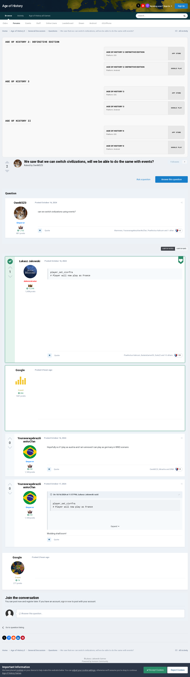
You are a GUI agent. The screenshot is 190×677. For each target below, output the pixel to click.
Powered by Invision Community (95, 661)
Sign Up (181, 6)
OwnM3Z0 (38, 165)
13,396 (30, 288)
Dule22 (158, 355)
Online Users (51, 23)
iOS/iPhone (106, 23)
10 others (169, 355)
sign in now (66, 601)
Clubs (5, 23)
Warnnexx (118, 230)
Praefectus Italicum (156, 230)
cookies (19, 670)
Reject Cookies (177, 670)
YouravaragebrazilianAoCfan (135, 230)
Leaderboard (67, 23)
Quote (47, 230)
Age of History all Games (39, 16)
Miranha (162, 469)
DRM (172, 469)
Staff (38, 23)
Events (28, 23)
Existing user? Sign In (161, 6)
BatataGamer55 (147, 355)
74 (18, 580)
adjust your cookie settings (83, 670)
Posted (46, 202)
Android (93, 23)
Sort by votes (168, 248)
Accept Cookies (155, 670)
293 (30, 468)
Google (20, 369)
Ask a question (143, 179)
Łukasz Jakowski (29, 260)
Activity (20, 16)
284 (20, 392)
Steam (81, 23)
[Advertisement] (92, 397)
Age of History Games (11, 673)
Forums (16, 23)
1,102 (20, 230)
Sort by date (181, 248)
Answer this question (171, 179)
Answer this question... (31, 613)
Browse (8, 17)
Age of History (12, 6)
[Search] (151, 15)
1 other (171, 230)
